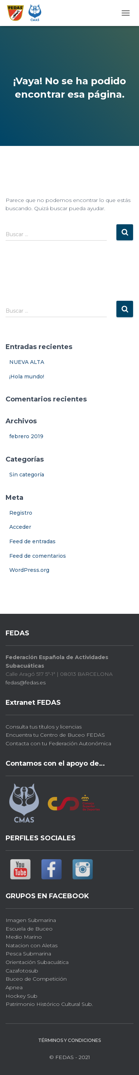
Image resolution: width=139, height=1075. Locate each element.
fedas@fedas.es (26, 682)
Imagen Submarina (31, 920)
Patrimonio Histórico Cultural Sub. (49, 1004)
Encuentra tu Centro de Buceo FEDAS (55, 735)
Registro (20, 512)
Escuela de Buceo (29, 928)
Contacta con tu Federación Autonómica (58, 743)
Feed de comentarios (37, 556)
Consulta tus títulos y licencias (44, 726)
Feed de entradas (32, 541)
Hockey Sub (21, 996)
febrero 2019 (26, 436)
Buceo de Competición (36, 978)
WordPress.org (29, 570)
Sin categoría (26, 474)
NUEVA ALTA (26, 362)
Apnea (14, 987)
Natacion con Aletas (31, 945)
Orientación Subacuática (37, 962)
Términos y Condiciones (69, 1040)
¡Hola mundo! (26, 376)
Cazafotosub (22, 970)
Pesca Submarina (28, 953)
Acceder (20, 527)
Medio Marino (24, 937)
